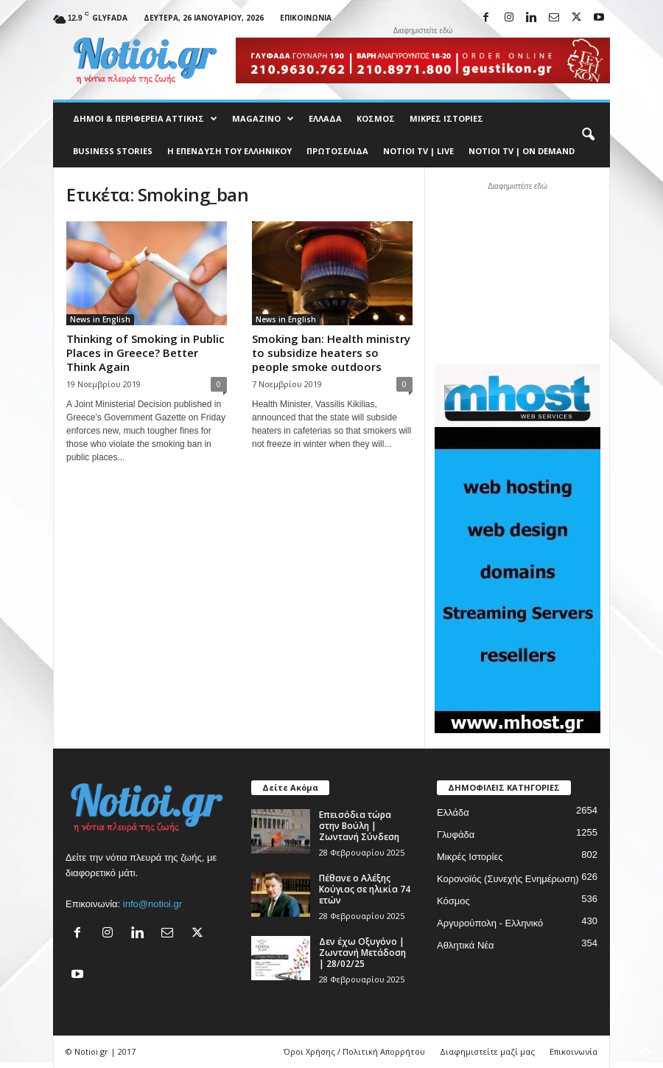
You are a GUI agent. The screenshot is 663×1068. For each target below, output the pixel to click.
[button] (588, 135)
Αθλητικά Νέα (465, 945)
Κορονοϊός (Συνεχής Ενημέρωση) (508, 878)
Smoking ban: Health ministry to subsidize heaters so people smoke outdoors (331, 352)
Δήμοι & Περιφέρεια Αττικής (145, 119)
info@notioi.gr (152, 903)
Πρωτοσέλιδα (337, 150)
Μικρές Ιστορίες (446, 118)
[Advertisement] (518, 271)
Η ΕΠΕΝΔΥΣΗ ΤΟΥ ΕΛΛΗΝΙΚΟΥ (229, 150)
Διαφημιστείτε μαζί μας (487, 1051)
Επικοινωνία (306, 18)
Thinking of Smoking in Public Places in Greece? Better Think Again (145, 352)
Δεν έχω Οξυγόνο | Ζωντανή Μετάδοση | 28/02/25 (362, 952)
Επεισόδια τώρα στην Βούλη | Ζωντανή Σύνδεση (359, 825)
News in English (100, 319)
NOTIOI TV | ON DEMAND (522, 150)
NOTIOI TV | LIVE (418, 150)
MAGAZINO (263, 119)
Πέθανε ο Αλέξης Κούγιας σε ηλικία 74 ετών (364, 889)
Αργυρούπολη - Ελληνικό (490, 923)
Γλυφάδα (455, 834)
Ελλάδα (325, 118)
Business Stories (112, 150)
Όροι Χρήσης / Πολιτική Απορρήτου (354, 1051)
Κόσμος (376, 118)
